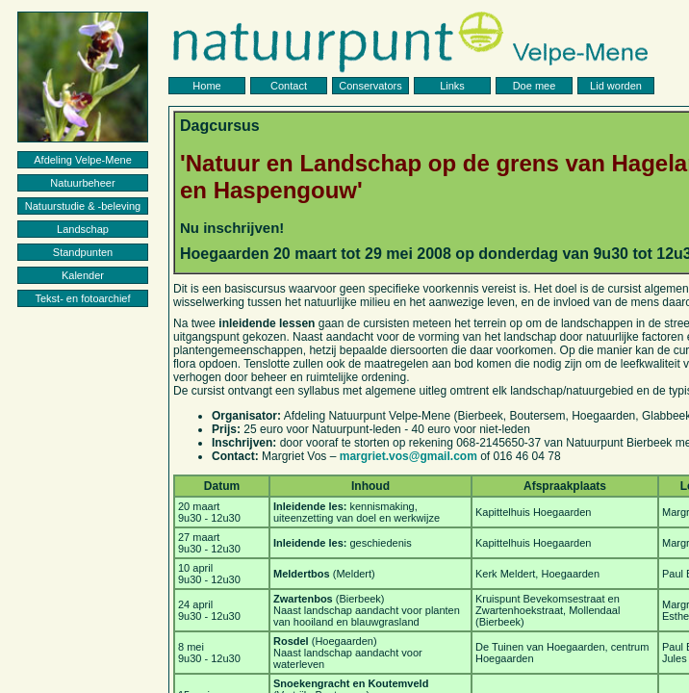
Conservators (370, 85)
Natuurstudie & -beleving (82, 206)
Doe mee (534, 85)
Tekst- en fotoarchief (82, 298)
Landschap (83, 229)
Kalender (83, 275)
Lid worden (616, 85)
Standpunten (83, 252)
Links (452, 85)
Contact (288, 85)
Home (206, 85)
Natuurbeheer (82, 183)
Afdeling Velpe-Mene (83, 160)
